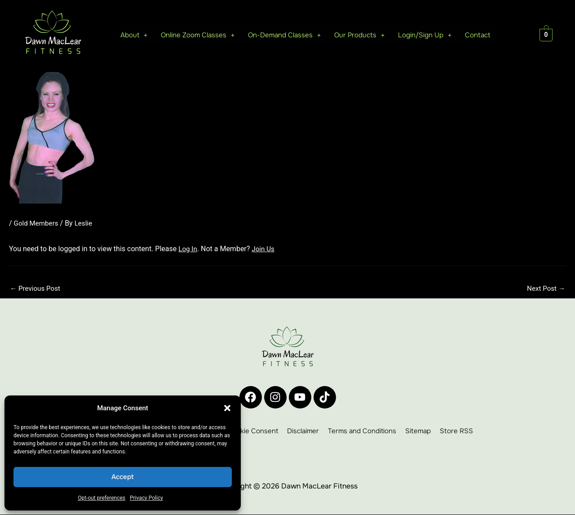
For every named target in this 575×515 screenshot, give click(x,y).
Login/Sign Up (423, 35)
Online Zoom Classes (191, 35)
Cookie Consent (252, 431)
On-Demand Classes (280, 35)
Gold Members (37, 223)
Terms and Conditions (362, 431)
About (126, 35)
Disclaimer (303, 431)
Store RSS (456, 431)
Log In (188, 248)
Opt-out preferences (101, 498)
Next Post (545, 288)
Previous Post (36, 288)
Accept (122, 476)
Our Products (357, 35)
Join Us (265, 248)
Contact (477, 35)
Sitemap (418, 431)
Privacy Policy (146, 498)
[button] (227, 408)
